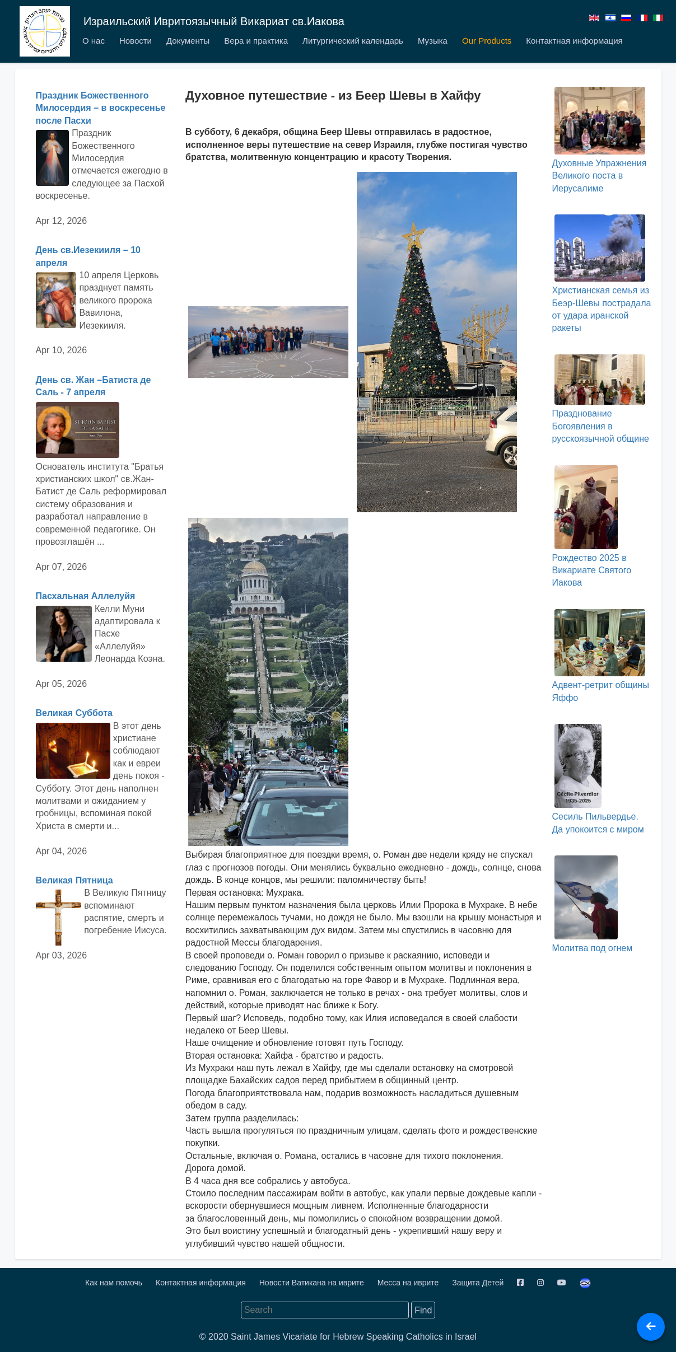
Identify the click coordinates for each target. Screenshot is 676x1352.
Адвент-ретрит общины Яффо (600, 656)
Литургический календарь (352, 40)
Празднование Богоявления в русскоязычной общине (600, 398)
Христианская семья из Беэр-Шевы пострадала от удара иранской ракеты (601, 273)
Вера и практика (256, 40)
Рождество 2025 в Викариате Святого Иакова (591, 526)
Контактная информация (574, 40)
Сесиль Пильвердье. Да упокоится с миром (598, 779)
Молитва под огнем (592, 904)
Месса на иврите (409, 1282)
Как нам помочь (114, 1282)
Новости (135, 40)
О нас (93, 40)
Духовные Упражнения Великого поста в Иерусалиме (599, 140)
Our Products (486, 40)
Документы (187, 40)
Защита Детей (479, 1282)
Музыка (432, 40)
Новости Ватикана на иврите (312, 1282)
